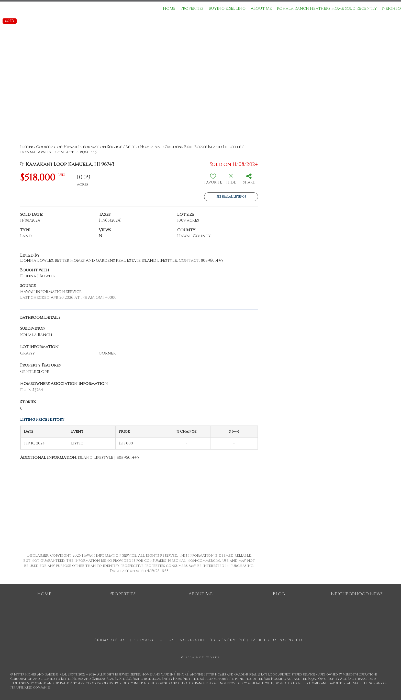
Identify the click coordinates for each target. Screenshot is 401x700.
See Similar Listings (231, 197)
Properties (192, 8)
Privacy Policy (154, 640)
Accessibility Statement (213, 640)
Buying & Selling (227, 8)
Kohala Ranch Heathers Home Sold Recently (327, 8)
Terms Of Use (111, 640)
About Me (261, 8)
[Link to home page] (6, 8)
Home (169, 8)
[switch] (213, 180)
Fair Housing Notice (279, 640)
